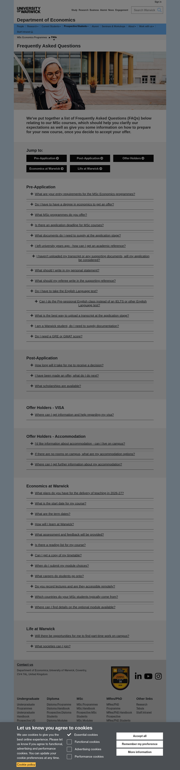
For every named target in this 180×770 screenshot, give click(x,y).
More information (140, 752)
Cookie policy (26, 764)
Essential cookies (82, 734)
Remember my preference (140, 744)
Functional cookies (83, 742)
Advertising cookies (84, 749)
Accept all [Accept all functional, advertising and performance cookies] (140, 736)
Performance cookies (85, 757)
